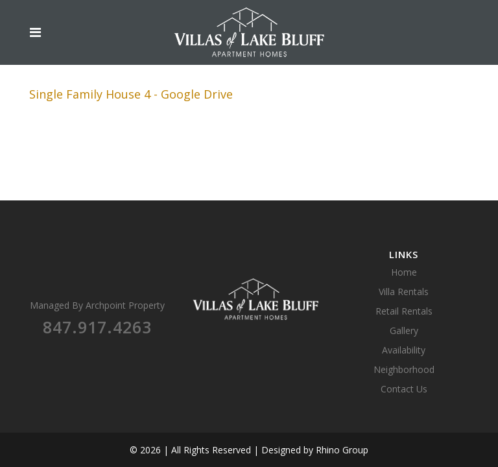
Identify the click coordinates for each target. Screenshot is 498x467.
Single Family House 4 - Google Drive (131, 94)
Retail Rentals (404, 311)
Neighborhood (404, 369)
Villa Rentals (404, 291)
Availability (403, 350)
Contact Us (404, 389)
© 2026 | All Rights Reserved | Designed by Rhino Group (249, 450)
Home (404, 272)
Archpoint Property (125, 305)
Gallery (404, 330)
